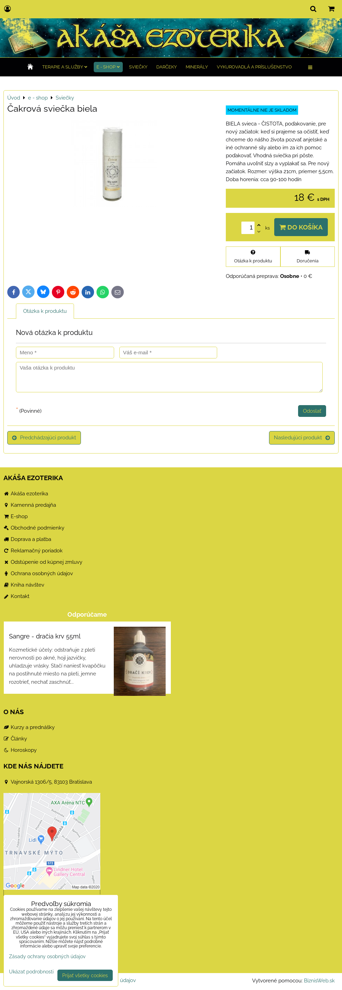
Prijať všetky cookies (85, 975)
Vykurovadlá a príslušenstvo (254, 66)
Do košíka (301, 227)
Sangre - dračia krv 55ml (45, 636)
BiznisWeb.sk (319, 981)
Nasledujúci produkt (302, 438)
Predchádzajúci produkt (44, 438)
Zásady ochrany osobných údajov (47, 956)
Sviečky (138, 66)
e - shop (108, 66)
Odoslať (312, 411)
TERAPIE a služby (64, 66)
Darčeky (166, 66)
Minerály (197, 66)
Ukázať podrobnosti (31, 971)
